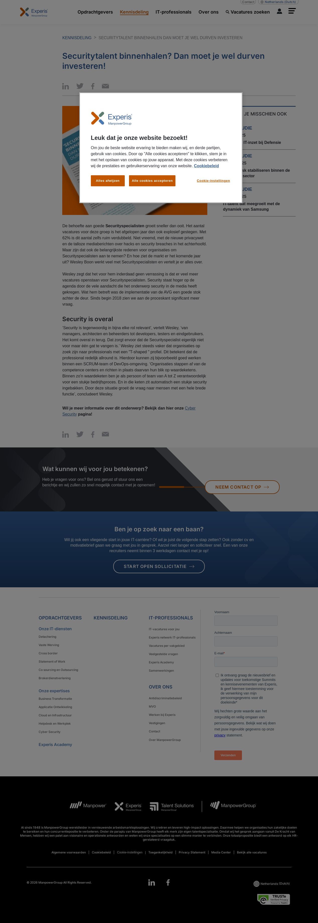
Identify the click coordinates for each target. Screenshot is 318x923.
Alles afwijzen (107, 181)
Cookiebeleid (206, 166)
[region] (160, 147)
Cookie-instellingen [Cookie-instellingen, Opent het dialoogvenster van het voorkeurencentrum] (213, 181)
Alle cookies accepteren (152, 181)
